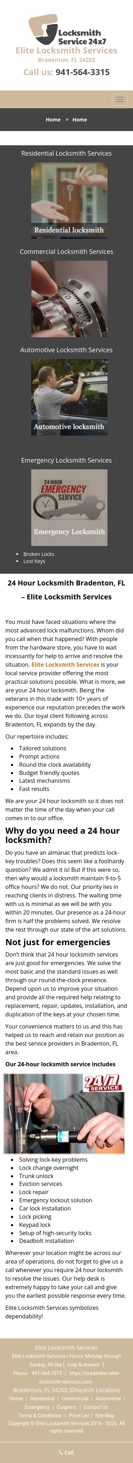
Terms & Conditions (39, 1415)
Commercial (75, 1398)
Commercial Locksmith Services (66, 251)
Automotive (108, 1398)
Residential (42, 1398)
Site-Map (105, 1415)
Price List (79, 1415)
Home (53, 119)
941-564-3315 (83, 72)
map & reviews (84, 1365)
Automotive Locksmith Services (66, 349)
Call (66, 1452)
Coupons (67, 1407)
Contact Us (96, 1407)
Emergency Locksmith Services (66, 460)
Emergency (37, 1407)
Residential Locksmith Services (66, 153)
